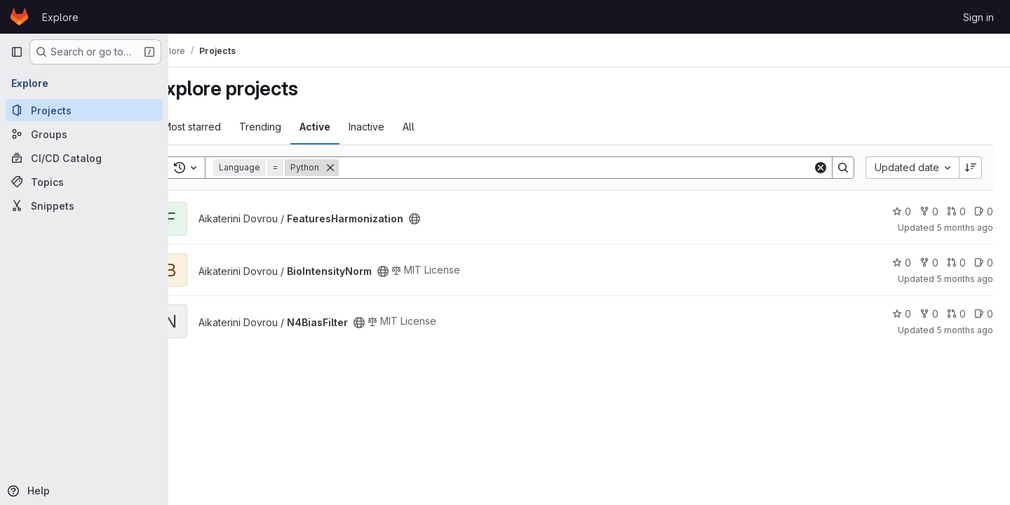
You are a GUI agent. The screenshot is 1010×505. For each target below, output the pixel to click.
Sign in (978, 17)
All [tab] (440, 127)
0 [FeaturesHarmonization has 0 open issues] (983, 211)
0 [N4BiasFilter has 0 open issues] (983, 314)
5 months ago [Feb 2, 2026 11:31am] (964, 279)
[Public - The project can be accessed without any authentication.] (446, 218)
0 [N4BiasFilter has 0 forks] (929, 314)
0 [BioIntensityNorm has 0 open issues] (983, 263)
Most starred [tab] (223, 127)
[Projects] (84, 110)
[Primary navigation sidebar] (17, 52)
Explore (60, 17)
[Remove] (362, 167)
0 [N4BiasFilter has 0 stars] (901, 314)
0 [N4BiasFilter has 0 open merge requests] (956, 314)
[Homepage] (19, 17)
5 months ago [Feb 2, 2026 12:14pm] (964, 227)
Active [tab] (346, 127)
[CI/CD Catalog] (84, 158)
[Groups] (84, 134)
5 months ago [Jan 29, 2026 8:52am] (964, 330)
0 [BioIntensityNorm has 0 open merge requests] (956, 263)
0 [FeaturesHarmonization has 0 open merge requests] (956, 211)
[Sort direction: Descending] (970, 167)
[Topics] (84, 181)
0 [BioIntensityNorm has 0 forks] (929, 263)
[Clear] (820, 167)
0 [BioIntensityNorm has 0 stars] (901, 263)
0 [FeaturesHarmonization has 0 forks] (929, 211)
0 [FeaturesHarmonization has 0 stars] (901, 211)
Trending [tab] (292, 127)
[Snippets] (84, 205)
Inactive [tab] (398, 127)
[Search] (591, 167)
